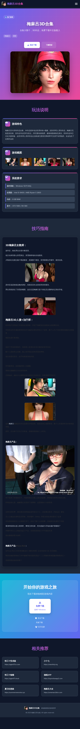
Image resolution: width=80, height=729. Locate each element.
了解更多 (49, 45)
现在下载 (32, 45)
